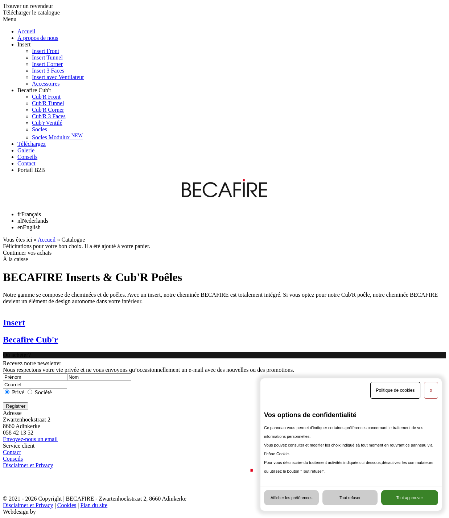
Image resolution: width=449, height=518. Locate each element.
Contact (26, 163)
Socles (39, 129)
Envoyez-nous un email (30, 439)
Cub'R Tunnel (48, 103)
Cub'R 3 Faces (49, 116)
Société (43, 392)
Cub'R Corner (48, 110)
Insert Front (45, 51)
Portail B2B (31, 170)
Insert (23, 44)
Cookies (66, 505)
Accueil (26, 31)
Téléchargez (31, 144)
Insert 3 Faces (48, 70)
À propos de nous (37, 38)
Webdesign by (19, 512)
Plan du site (93, 505)
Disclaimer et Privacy (28, 465)
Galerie (25, 150)
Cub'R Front (46, 97)
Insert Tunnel (47, 57)
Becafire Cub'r (34, 90)
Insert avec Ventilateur (58, 77)
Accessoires (45, 84)
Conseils (27, 157)
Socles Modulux (57, 137)
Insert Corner (47, 64)
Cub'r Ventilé (47, 123)
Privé (18, 392)
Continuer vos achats (27, 253)
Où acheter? (17, 355)
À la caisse (15, 259)
